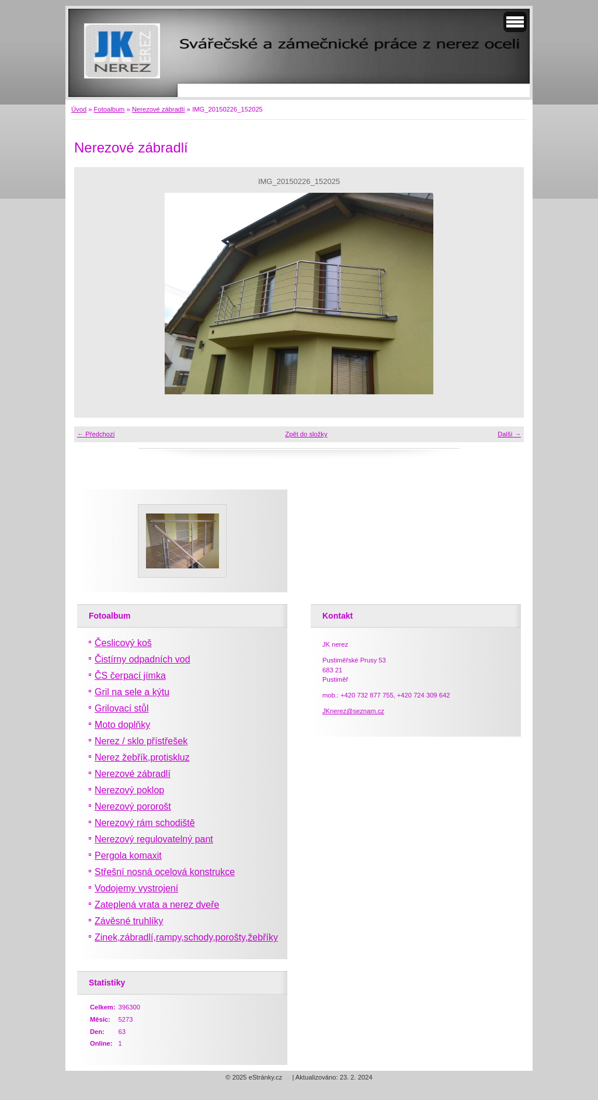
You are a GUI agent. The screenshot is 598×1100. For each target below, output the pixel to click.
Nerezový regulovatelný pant (154, 839)
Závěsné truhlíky (129, 921)
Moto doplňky (122, 725)
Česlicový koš (123, 643)
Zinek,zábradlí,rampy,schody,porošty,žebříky (186, 937)
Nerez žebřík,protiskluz (142, 757)
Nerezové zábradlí (158, 109)
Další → (509, 434)
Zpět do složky (306, 434)
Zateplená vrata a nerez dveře (157, 905)
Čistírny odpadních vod (142, 659)
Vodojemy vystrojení (136, 888)
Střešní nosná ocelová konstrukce (165, 872)
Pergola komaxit (128, 855)
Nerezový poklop (129, 790)
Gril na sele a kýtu (132, 692)
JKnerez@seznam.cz (353, 710)
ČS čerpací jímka (130, 676)
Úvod (78, 109)
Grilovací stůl (121, 708)
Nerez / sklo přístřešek (141, 741)
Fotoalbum (109, 109)
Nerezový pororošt (133, 806)
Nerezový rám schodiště (145, 823)
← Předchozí (96, 434)
